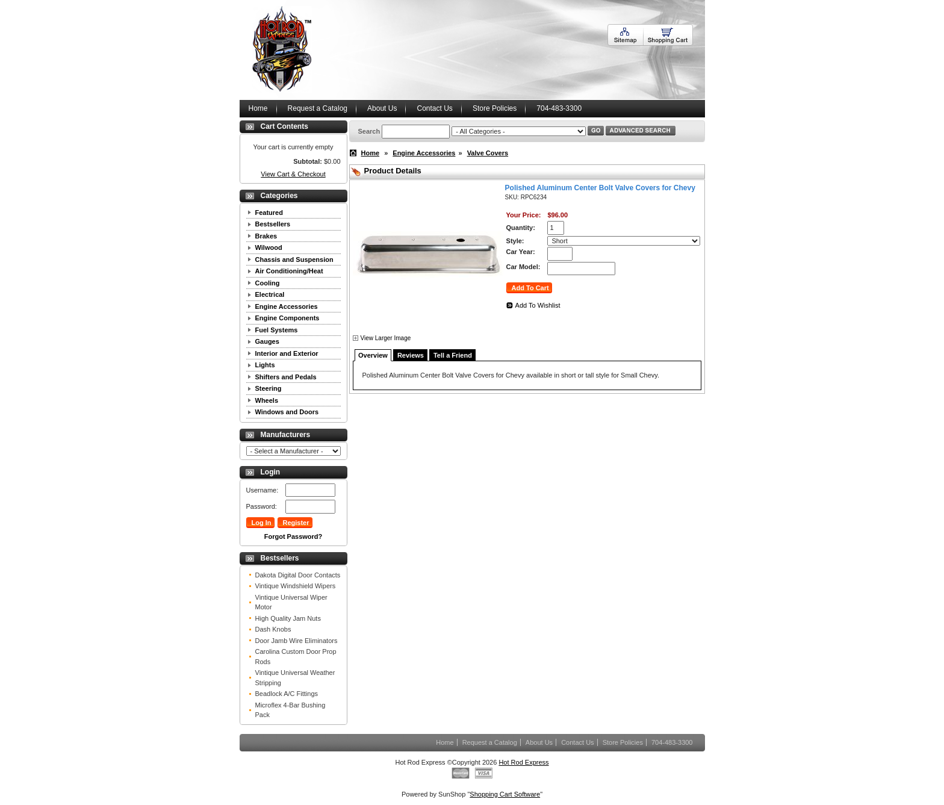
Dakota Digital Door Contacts (298, 575)
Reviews (410, 355)
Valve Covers (488, 153)
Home (258, 108)
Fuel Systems (276, 330)
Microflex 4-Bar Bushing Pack (290, 710)
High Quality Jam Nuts (288, 618)
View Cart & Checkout (293, 174)
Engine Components (287, 318)
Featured (269, 212)
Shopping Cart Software (505, 794)
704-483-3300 (559, 108)
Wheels (267, 400)
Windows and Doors (287, 411)
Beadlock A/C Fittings (286, 693)
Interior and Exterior (286, 353)
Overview (373, 355)
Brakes (266, 236)
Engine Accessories (286, 306)
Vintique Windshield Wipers (295, 585)
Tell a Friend (452, 355)
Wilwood (268, 247)
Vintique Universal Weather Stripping (295, 677)
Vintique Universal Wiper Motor (291, 602)
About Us (382, 108)
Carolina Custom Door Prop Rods (296, 656)
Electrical (270, 294)
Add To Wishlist (537, 305)
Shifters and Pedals (286, 377)
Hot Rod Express (523, 762)
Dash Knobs (273, 629)
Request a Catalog (317, 108)
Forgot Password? (293, 536)
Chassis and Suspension (294, 259)
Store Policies (495, 108)
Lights (265, 364)
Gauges (267, 341)
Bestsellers (273, 224)
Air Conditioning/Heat (289, 271)
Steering (268, 388)
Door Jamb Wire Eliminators (296, 640)
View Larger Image (386, 338)
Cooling (267, 283)
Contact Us (434, 108)
